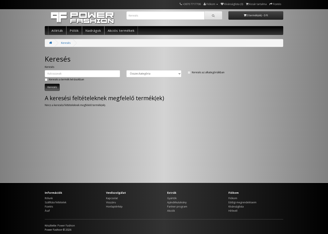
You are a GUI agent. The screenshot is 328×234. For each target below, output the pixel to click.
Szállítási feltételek (55, 202)
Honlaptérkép (114, 206)
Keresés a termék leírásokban (64, 79)
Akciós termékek (121, 30)
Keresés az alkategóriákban (206, 72)
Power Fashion (66, 225)
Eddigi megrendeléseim (242, 202)
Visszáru (111, 202)
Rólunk (49, 198)
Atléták (57, 30)
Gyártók (172, 198)
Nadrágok (93, 30)
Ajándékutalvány (177, 202)
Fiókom (232, 198)
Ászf (47, 210)
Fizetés (49, 206)
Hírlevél (232, 210)
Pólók (74, 30)
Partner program (177, 206)
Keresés (65, 43)
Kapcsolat (112, 198)
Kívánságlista (236, 206)
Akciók (171, 210)
